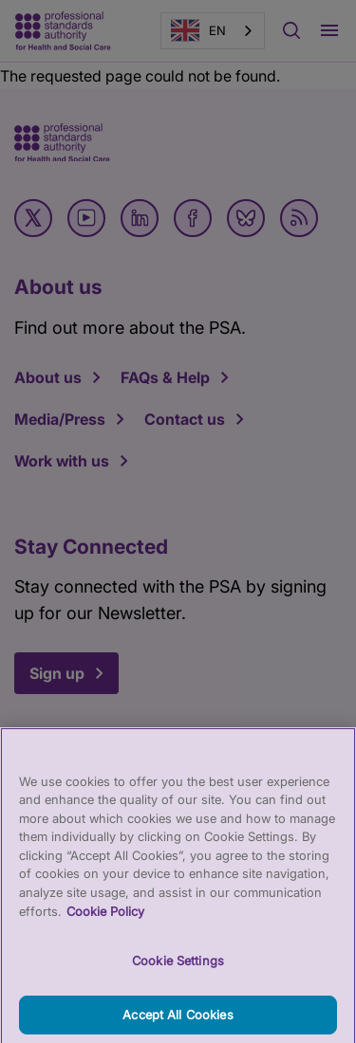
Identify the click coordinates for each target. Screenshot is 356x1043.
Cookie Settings (178, 968)
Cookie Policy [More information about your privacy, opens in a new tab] (105, 918)
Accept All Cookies (177, 1022)
